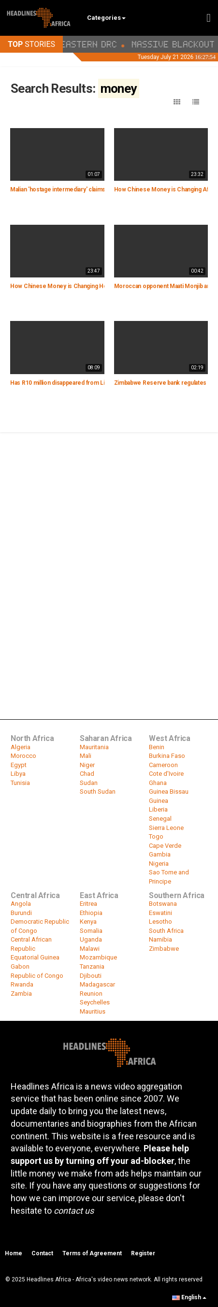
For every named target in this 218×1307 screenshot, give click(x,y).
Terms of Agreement (92, 1253)
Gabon (20, 966)
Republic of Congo (37, 975)
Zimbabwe (164, 948)
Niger (87, 765)
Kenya (88, 921)
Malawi (90, 948)
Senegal (160, 818)
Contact (42, 1253)
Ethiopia (91, 912)
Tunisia (20, 782)
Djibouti (91, 975)
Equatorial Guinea (35, 957)
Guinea (158, 800)
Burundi (21, 912)
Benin (156, 747)
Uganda (91, 939)
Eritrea (88, 903)
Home (13, 1253)
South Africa (166, 930)
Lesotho (160, 921)
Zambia (21, 993)
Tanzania (92, 966)
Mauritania (94, 747)
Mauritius (92, 1011)
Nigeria (159, 863)
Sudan (89, 782)
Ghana (158, 782)
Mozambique (98, 957)
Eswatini (160, 912)
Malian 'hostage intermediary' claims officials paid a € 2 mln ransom (97, 189)
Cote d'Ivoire (166, 773)
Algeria (20, 747)
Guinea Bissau (169, 791)
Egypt (19, 765)
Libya (18, 773)
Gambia (160, 854)
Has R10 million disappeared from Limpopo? (68, 382)
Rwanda (22, 984)
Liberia (158, 809)
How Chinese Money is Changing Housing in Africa (77, 286)
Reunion (91, 993)
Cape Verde (165, 845)
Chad (87, 773)
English (189, 1297)
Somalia (91, 930)
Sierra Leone (166, 827)
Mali (85, 755)
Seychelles (95, 1002)
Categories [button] (106, 17)
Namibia (160, 939)
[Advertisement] (109, 547)
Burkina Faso (167, 755)
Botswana (163, 903)
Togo (156, 836)
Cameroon (163, 765)
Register (143, 1253)
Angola (21, 903)
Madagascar (97, 984)
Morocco (23, 755)
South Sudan (98, 791)
